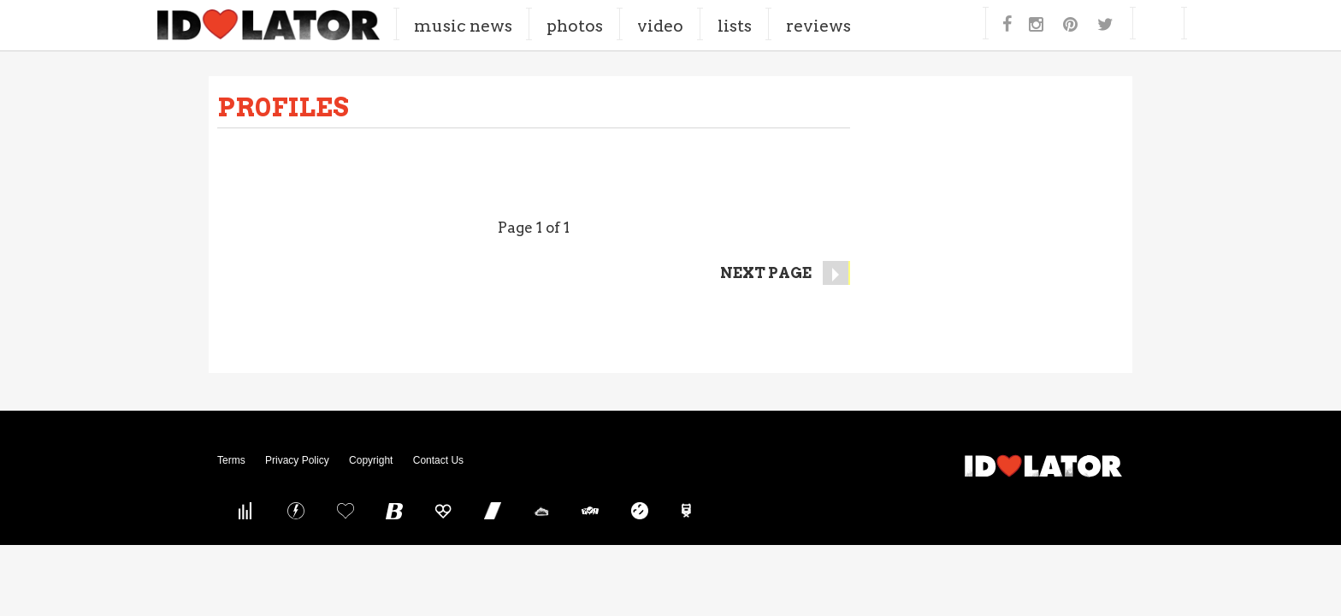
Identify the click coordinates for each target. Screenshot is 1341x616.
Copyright (371, 460)
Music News (523, 25)
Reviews (877, 25)
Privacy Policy (297, 460)
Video (719, 25)
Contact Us (438, 460)
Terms (231, 460)
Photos (634, 25)
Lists (794, 25)
